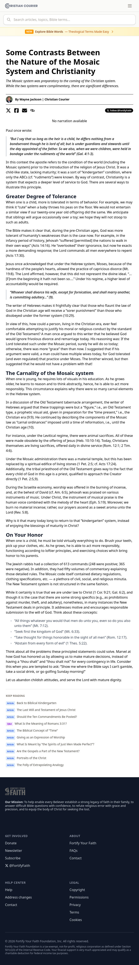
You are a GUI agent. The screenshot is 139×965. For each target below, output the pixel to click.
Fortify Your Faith (83, 843)
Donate (11, 843)
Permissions (79, 897)
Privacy (75, 904)
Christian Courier (56, 99)
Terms (74, 912)
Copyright (77, 889)
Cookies (76, 919)
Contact (76, 858)
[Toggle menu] (130, 6)
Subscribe (12, 858)
